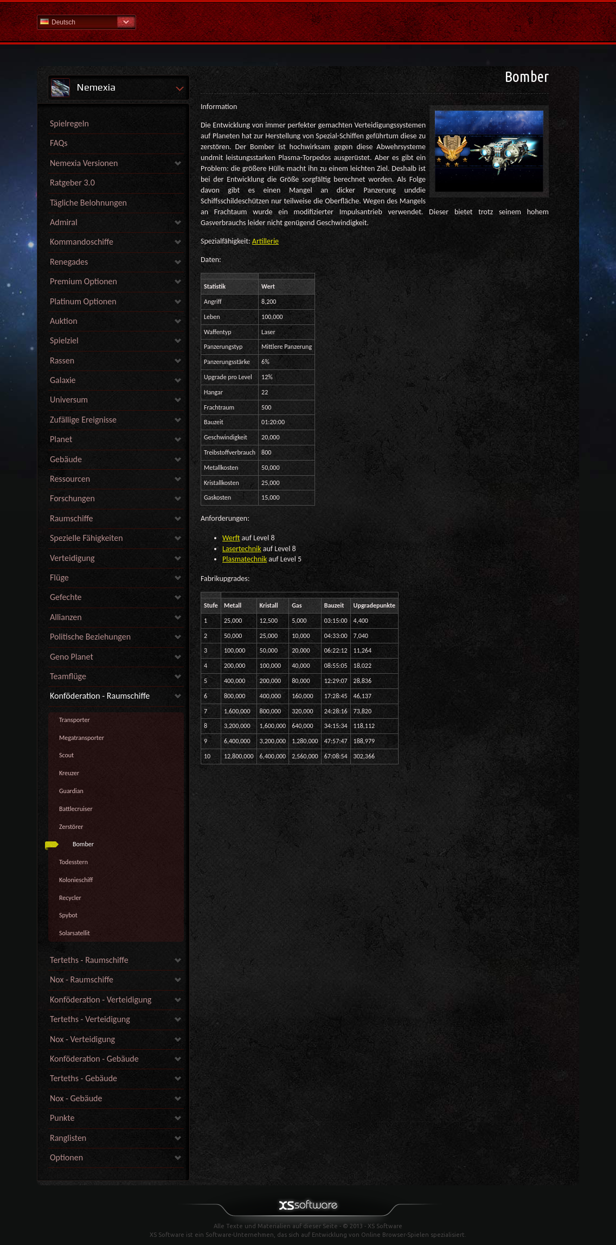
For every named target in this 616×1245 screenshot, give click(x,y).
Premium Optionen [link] (83, 281)
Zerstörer (71, 827)
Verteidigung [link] (72, 558)
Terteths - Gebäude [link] (83, 1078)
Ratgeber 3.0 (72, 182)
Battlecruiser (76, 809)
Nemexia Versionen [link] (84, 163)
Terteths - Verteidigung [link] (90, 1019)
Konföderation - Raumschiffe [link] (100, 696)
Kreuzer (69, 773)
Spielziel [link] (64, 340)
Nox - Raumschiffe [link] (81, 979)
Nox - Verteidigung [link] (82, 1039)
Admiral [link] (64, 222)
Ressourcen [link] (70, 479)
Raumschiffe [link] (71, 518)
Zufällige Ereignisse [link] (83, 419)
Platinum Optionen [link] (83, 301)
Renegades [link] (69, 262)
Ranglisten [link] (68, 1138)
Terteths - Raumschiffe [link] (89, 960)
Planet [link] (61, 439)
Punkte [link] (62, 1118)
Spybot (68, 915)
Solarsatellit (74, 933)
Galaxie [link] (63, 380)
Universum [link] (69, 399)
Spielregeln (69, 123)
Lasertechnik (241, 548)
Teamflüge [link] (68, 676)
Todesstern (73, 862)
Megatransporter (81, 738)
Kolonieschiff (76, 880)
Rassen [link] (62, 360)
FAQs (59, 143)
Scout (66, 755)
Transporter (74, 720)
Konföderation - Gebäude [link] (94, 1059)
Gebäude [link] (66, 459)
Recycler (70, 898)
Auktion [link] (64, 321)
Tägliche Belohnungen (88, 202)
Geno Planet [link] (71, 657)
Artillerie (265, 241)
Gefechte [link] (66, 597)
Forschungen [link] (72, 498)
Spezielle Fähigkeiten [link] (86, 538)
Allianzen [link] (66, 617)
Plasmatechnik (244, 559)
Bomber (83, 844)
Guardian (71, 791)
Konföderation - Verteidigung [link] (100, 999)
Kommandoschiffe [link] (81, 242)
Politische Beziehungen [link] (90, 636)
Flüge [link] (59, 577)
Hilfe (308, 21)
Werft (231, 537)
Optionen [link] (66, 1157)
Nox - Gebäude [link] (76, 1098)
